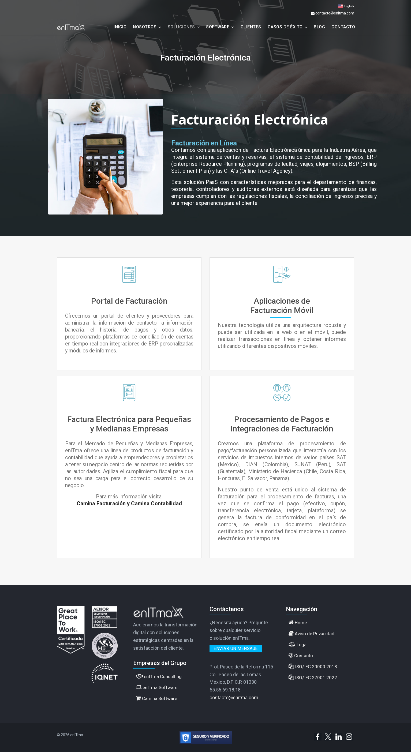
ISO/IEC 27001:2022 (313, 677)
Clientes (251, 26)
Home (298, 622)
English (349, 6)
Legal (298, 644)
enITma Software (156, 687)
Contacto (343, 26)
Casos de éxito (285, 26)
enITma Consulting (159, 676)
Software (217, 26)
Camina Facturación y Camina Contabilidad (129, 503)
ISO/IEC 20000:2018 (313, 666)
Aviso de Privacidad (311, 633)
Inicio (120, 26)
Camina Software (156, 698)
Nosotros (144, 26)
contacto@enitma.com (334, 13)
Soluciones (181, 26)
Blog (319, 26)
